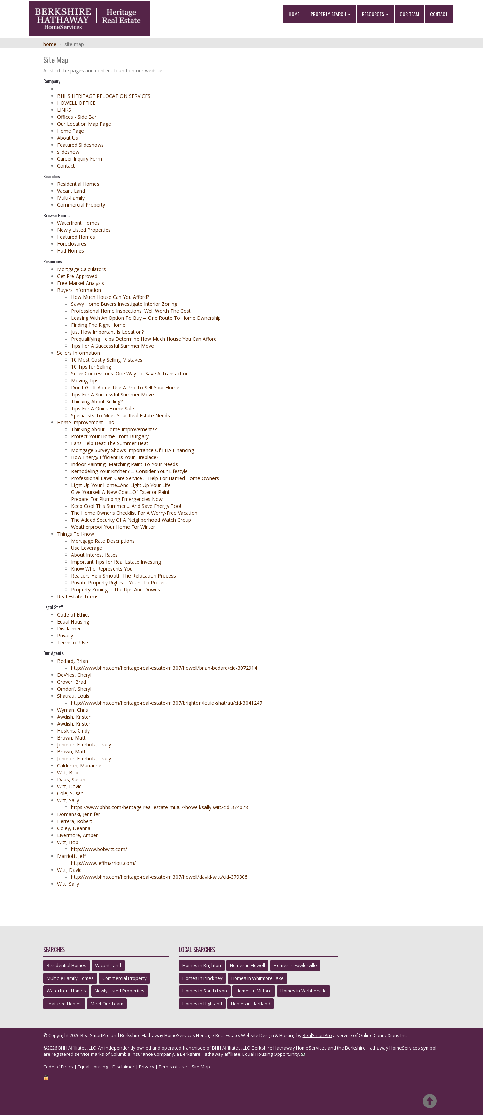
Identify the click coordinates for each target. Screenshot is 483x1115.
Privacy (65, 635)
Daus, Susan (71, 779)
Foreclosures (71, 243)
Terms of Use (72, 642)
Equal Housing (73, 621)
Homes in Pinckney (202, 978)
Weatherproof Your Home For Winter (113, 527)
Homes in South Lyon (204, 991)
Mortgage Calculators (81, 269)
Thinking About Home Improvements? (114, 429)
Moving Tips (85, 380)
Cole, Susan (70, 793)
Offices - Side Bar (76, 117)
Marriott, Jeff (71, 856)
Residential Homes (78, 183)
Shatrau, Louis (73, 695)
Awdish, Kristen (74, 716)
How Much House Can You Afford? (110, 297)
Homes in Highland (202, 1003)
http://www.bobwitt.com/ (99, 849)
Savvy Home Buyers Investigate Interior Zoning (124, 304)
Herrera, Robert (74, 821)
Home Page (70, 130)
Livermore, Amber (77, 835)
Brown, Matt (71, 737)
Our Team (409, 13)
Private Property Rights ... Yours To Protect (119, 582)
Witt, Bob (67, 772)
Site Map (201, 1066)
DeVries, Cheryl (74, 675)
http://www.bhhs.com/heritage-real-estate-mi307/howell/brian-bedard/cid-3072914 (164, 668)
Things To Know (75, 534)
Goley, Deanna (74, 828)
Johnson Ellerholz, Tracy (84, 744)
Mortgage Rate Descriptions (103, 540)
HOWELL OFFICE (76, 103)
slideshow (68, 151)
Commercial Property (81, 204)
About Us (67, 137)
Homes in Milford (254, 991)
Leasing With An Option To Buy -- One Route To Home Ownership (146, 318)
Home (294, 13)
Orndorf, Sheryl (74, 689)
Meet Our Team (107, 1003)
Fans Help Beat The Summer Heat (109, 443)
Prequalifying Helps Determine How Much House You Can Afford (144, 338)
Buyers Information (79, 290)
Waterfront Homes (78, 222)
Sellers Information (78, 352)
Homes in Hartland (250, 1003)
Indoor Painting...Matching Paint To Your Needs (124, 464)
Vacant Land (71, 190)
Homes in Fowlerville (295, 965)
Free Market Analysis (80, 283)
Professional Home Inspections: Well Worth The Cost (131, 311)
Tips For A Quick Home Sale (102, 408)
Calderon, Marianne (79, 765)
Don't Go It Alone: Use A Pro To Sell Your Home (125, 387)
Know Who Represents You (102, 568)
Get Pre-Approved (77, 276)
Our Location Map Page (84, 124)
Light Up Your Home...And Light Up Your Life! (121, 485)
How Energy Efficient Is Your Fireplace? (114, 457)
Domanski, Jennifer (78, 814)
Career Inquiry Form (79, 158)
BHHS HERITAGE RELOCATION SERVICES (103, 96)
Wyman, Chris (72, 709)
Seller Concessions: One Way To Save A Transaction (130, 373)
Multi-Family (71, 197)
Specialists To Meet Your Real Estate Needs (120, 415)
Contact (439, 13)
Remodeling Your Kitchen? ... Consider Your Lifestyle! (130, 471)
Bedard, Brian (72, 661)
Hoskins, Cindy (73, 730)
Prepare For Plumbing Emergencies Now (117, 499)
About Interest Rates (94, 554)
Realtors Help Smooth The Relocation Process (123, 575)
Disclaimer (69, 628)
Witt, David (69, 786)
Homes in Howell (247, 965)
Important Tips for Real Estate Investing (116, 561)
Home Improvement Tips (85, 422)
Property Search (331, 13)
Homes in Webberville (303, 991)
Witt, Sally (68, 800)
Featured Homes (76, 236)
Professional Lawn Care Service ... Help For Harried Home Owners (145, 478)
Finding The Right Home (98, 325)
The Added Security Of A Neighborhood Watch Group (131, 520)
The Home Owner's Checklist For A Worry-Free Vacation (134, 513)
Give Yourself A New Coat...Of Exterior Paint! (121, 492)
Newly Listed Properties (84, 229)
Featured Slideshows (80, 144)
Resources (375, 13)
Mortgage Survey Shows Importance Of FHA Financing (132, 450)
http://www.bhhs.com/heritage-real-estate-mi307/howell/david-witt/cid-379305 (159, 877)
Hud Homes (70, 250)
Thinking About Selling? (97, 401)
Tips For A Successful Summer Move (112, 345)
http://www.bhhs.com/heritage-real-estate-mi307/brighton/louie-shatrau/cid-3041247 (166, 702)
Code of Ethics (73, 614)
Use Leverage (86, 547)
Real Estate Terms (78, 596)
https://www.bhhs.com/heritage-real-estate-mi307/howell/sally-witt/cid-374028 (159, 807)
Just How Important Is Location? (107, 331)
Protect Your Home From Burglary (110, 436)
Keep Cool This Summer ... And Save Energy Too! (126, 506)
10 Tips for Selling (91, 366)
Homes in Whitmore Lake (257, 978)
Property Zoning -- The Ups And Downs (115, 589)
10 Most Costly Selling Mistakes (106, 359)
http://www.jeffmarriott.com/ (103, 863)
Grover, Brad (71, 682)
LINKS (64, 110)
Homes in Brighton (201, 965)
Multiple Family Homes (70, 978)
